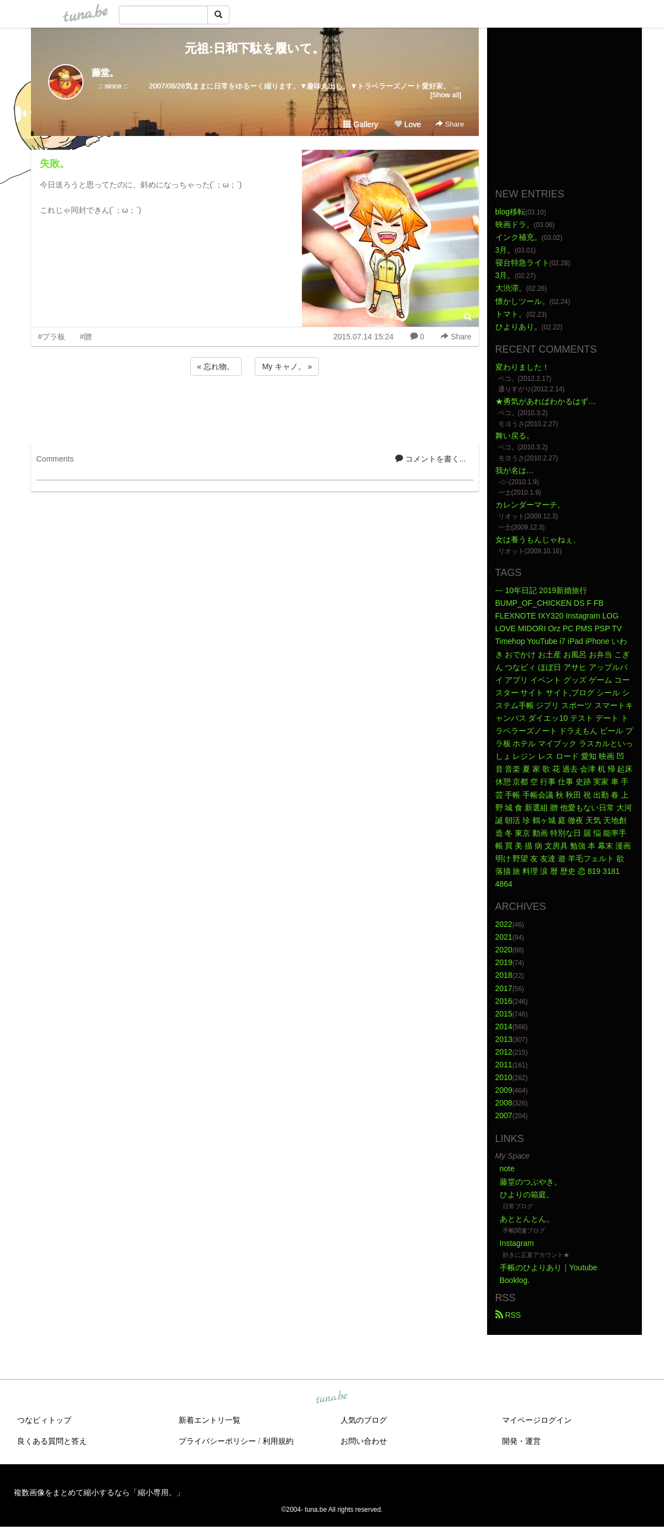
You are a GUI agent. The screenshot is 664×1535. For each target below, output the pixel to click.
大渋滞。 (510, 288)
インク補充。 (518, 237)
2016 (504, 1001)
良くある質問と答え (52, 1441)
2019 (504, 962)
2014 (504, 1026)
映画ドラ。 (514, 224)
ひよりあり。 (518, 326)
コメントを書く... (430, 458)
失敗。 (55, 163)
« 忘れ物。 (216, 366)
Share (450, 124)
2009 (504, 1090)
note (507, 1168)
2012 (504, 1051)
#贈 (86, 336)
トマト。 (510, 314)
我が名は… (514, 470)
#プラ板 (52, 336)
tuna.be (332, 1397)
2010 (504, 1077)
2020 (504, 949)
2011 (504, 1064)
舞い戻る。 (514, 435)
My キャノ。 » (287, 366)
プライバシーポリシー (217, 1441)
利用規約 (278, 1441)
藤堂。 (105, 72)
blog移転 (510, 211)
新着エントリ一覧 (209, 1420)
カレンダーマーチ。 (530, 504)
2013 (504, 1039)
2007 (504, 1115)
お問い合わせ (364, 1441)
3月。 (505, 249)
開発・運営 (521, 1441)
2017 (504, 988)
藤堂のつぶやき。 (531, 1181)
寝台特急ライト (522, 262)
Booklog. (515, 1280)
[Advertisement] (255, 408)
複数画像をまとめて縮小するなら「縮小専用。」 (99, 1492)
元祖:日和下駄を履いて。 (254, 48)
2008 (504, 1102)
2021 (504, 936)
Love (407, 124)
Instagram (517, 1243)
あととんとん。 (527, 1218)
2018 (504, 975)
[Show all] (445, 95)
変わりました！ (522, 367)
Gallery (360, 124)
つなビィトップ (44, 1420)
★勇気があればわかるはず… (545, 401)
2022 (504, 924)
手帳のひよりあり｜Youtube (549, 1267)
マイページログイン (537, 1420)
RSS (508, 1315)
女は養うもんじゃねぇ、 (538, 539)
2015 (504, 1013)
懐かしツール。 (522, 301)
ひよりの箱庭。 (527, 1194)
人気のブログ (364, 1420)
